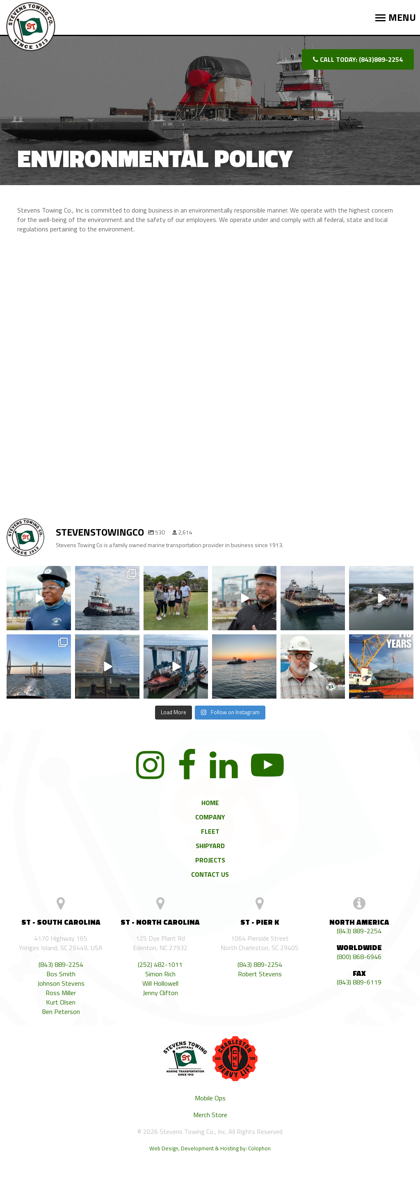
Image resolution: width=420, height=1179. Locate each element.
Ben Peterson (61, 1011)
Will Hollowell (160, 983)
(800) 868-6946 (359, 957)
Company (210, 817)
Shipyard (210, 846)
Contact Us (210, 874)
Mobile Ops (210, 1098)
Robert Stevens (260, 974)
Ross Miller (61, 993)
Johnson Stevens (60, 983)
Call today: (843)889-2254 (358, 59)
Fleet (210, 831)
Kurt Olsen (60, 1002)
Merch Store (210, 1115)
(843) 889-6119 (359, 982)
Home (210, 803)
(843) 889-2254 (61, 964)
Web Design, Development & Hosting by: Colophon (210, 1148)
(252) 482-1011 (160, 964)
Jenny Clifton (160, 993)
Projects (210, 860)
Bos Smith (60, 974)
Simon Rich (160, 974)
